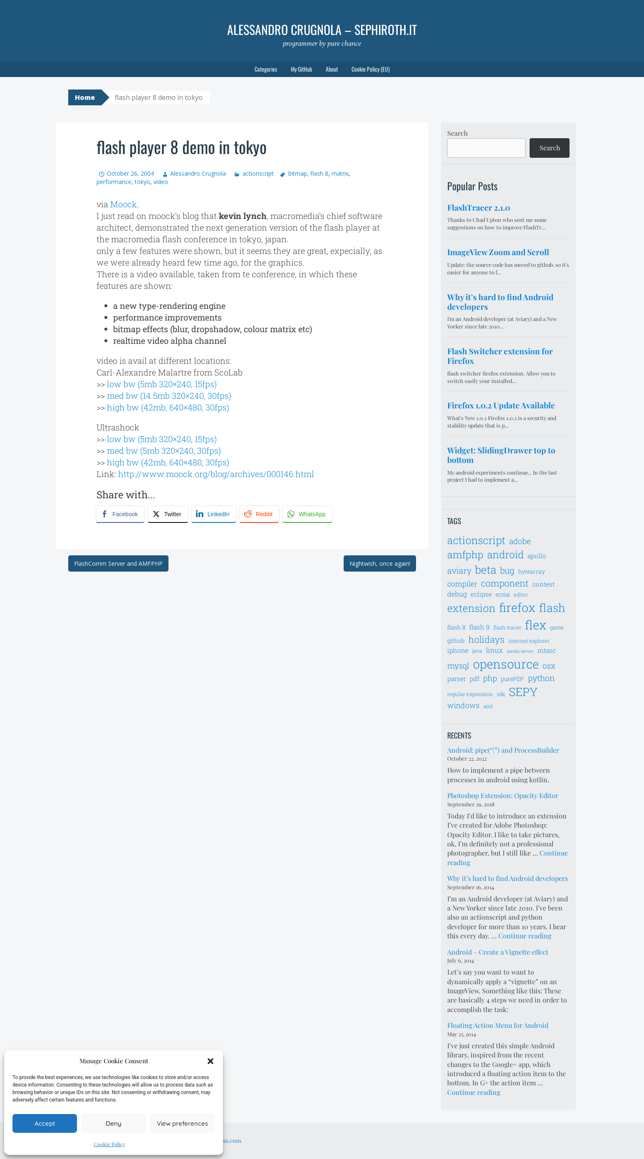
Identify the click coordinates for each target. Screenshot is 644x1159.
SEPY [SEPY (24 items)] (523, 691)
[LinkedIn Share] (214, 514)
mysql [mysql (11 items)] (458, 665)
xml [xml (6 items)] (488, 706)
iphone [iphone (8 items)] (457, 650)
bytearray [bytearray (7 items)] (531, 571)
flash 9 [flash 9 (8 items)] (479, 627)
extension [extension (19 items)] (471, 608)
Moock (123, 204)
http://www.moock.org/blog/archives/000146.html (216, 473)
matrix (340, 173)
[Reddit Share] (259, 514)
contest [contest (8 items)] (544, 584)
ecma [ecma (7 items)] (502, 594)
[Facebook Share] (120, 514)
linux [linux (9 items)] (494, 650)
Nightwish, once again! (379, 563)
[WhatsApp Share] (307, 514)
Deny (113, 1123)
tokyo (142, 182)
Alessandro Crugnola (198, 173)
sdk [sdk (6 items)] (501, 694)
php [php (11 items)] (490, 678)
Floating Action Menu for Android (497, 1025)
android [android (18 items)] (505, 554)
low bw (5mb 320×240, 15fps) (162, 383)
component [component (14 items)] (505, 583)
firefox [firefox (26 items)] (517, 607)
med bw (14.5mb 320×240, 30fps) (169, 395)
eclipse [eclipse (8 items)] (481, 594)
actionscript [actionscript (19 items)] (476, 540)
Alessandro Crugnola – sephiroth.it (322, 29)
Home (85, 97)
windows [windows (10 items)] (463, 705)
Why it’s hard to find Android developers (507, 878)
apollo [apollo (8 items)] (537, 556)
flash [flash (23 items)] (552, 607)
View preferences (182, 1123)
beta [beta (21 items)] (485, 569)
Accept (45, 1123)
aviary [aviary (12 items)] (459, 570)
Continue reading (524, 935)
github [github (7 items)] (456, 640)
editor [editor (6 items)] (521, 594)
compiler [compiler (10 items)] (462, 584)
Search (457, 133)
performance (114, 182)
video (161, 182)
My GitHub (301, 69)
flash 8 (319, 173)
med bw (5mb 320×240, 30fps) (164, 450)
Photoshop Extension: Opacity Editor (502, 795)
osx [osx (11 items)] (548, 665)
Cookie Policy (109, 1144)
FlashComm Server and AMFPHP (118, 563)
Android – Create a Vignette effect (497, 952)
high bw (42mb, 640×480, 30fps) (168, 407)
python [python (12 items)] (541, 677)
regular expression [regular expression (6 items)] (470, 694)
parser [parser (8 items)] (456, 678)
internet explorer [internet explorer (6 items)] (529, 640)
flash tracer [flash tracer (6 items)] (507, 627)
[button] (210, 1061)
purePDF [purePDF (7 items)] (512, 679)
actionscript (258, 173)
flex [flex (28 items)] (535, 625)
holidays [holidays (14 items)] (486, 639)
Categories (266, 69)
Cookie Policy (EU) (371, 69)
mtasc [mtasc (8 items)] (546, 650)
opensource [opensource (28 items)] (506, 664)
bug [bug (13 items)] (507, 570)
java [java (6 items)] (477, 650)
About (332, 69)
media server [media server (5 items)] (520, 651)
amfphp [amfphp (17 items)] (465, 554)
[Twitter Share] (167, 514)
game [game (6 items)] (557, 627)
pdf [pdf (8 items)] (474, 678)
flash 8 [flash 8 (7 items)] (456, 627)
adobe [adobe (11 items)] (520, 541)
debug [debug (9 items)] (457, 594)
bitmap (297, 173)
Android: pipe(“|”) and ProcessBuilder (503, 750)
